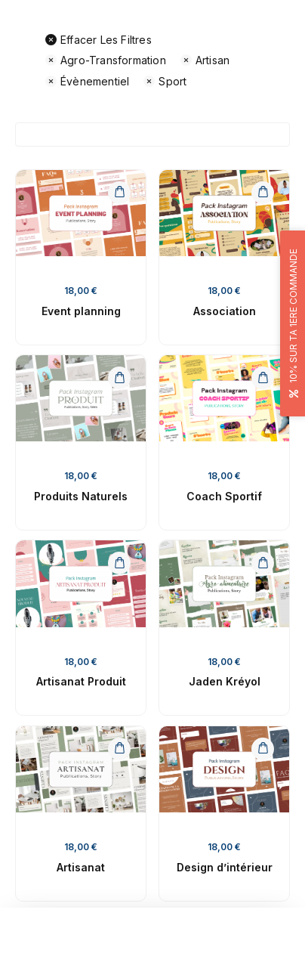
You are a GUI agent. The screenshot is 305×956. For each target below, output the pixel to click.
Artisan (205, 60)
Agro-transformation (105, 60)
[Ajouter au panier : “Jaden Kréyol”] (262, 563)
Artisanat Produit (81, 681)
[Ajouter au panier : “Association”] (262, 192)
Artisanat (81, 867)
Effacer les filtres (98, 39)
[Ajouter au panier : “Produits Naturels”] (119, 378)
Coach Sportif (224, 496)
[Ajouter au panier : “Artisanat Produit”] (119, 563)
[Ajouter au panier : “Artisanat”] (119, 749)
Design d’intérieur (225, 867)
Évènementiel (87, 81)
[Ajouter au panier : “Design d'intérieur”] (262, 749)
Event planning (81, 311)
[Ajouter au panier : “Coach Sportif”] (262, 378)
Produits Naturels (81, 496)
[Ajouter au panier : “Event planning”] (119, 192)
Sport (164, 81)
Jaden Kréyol (224, 681)
